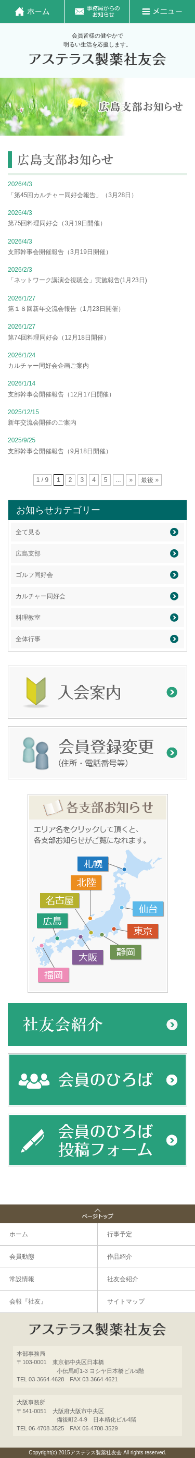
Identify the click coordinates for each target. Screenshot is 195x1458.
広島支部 (28, 553)
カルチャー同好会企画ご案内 (48, 365)
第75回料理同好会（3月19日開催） (57, 223)
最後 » (150, 480)
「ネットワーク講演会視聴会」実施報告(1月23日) (77, 280)
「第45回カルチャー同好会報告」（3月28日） (72, 195)
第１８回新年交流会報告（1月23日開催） (66, 308)
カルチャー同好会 (41, 596)
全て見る (28, 532)
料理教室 (28, 617)
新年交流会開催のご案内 (42, 422)
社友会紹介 (122, 1279)
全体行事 (28, 639)
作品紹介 (119, 1256)
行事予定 (119, 1234)
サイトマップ (126, 1301)
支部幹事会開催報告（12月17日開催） (61, 394)
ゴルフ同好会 (34, 575)
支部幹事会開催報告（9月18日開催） (60, 451)
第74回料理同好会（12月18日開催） (59, 337)
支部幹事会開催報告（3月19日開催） (60, 252)
